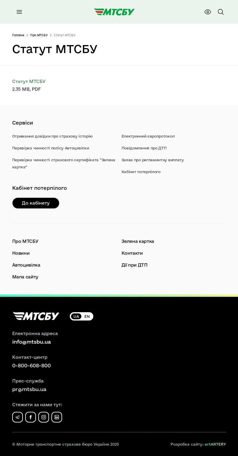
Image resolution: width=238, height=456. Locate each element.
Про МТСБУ (39, 35)
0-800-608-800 (31, 365)
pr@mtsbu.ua (29, 389)
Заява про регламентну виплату (153, 160)
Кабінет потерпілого (141, 172)
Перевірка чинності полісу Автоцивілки (50, 148)
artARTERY (215, 444)
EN (87, 316)
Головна (18, 35)
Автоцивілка (26, 264)
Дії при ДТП (135, 264)
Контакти (132, 253)
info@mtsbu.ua (31, 342)
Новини (21, 253)
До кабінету (36, 202)
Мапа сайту (25, 276)
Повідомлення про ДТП (144, 148)
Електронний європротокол (148, 136)
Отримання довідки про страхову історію (52, 136)
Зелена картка (138, 241)
